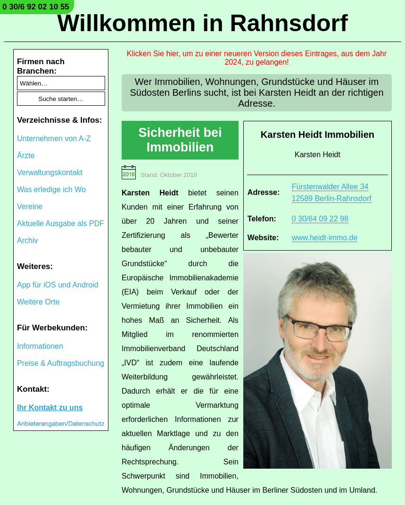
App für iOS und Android (58, 285)
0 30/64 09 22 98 (320, 219)
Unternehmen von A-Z (54, 139)
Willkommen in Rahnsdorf (202, 23)
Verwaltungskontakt (50, 172)
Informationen (40, 346)
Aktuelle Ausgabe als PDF (60, 223)
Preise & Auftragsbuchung (60, 363)
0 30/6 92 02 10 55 (35, 6)
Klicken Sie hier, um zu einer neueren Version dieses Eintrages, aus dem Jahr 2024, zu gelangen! (257, 58)
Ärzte (25, 156)
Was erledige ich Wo (51, 189)
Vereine (29, 206)
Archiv (27, 240)
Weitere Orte (38, 302)
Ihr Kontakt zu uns (50, 408)
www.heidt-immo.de (325, 238)
